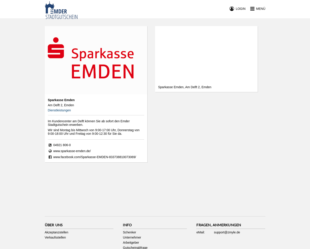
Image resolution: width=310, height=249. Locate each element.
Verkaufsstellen (55, 237)
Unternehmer (132, 237)
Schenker (129, 232)
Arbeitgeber (131, 242)
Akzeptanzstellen (56, 232)
